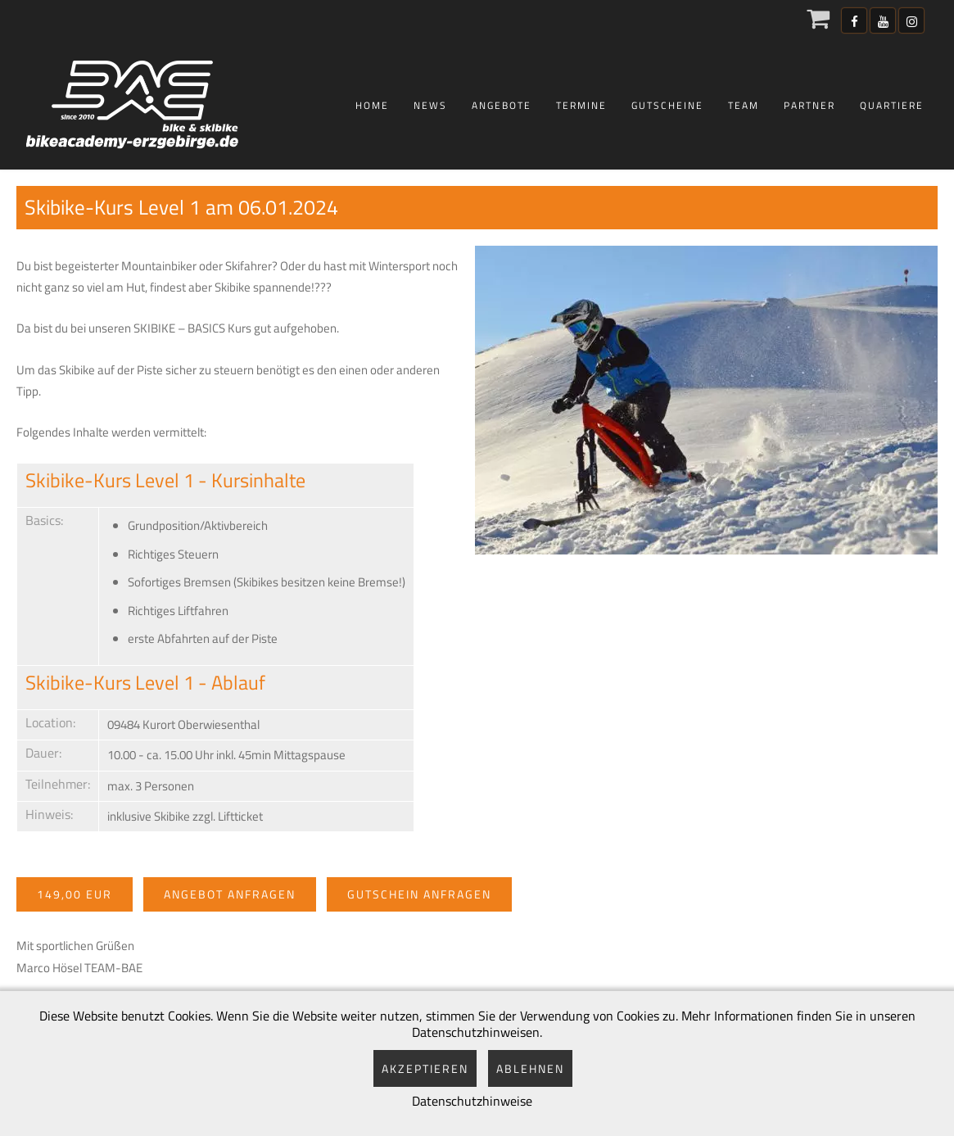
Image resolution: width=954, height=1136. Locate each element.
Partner (809, 105)
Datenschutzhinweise (472, 1101)
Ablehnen (530, 1068)
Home (372, 105)
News (430, 105)
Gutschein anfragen (419, 894)
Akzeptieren (425, 1068)
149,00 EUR (74, 894)
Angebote (501, 105)
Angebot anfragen (230, 894)
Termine (581, 105)
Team (743, 105)
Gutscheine (667, 105)
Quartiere (892, 105)
